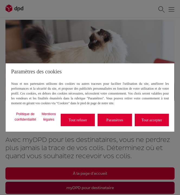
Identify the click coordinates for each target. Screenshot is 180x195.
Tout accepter (152, 120)
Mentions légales (48, 116)
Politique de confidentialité (25, 116)
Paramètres (114, 120)
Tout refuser (78, 120)
